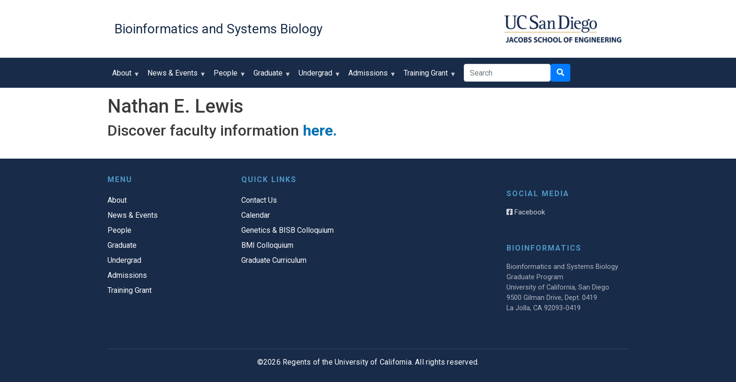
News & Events (175, 76)
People (227, 76)
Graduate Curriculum (274, 260)
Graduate (270, 76)
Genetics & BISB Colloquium (287, 230)
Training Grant (428, 76)
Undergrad (317, 76)
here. (320, 130)
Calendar (255, 215)
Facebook (525, 212)
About (123, 76)
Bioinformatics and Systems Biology (218, 29)
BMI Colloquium (267, 245)
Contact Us (259, 200)
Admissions (370, 76)
